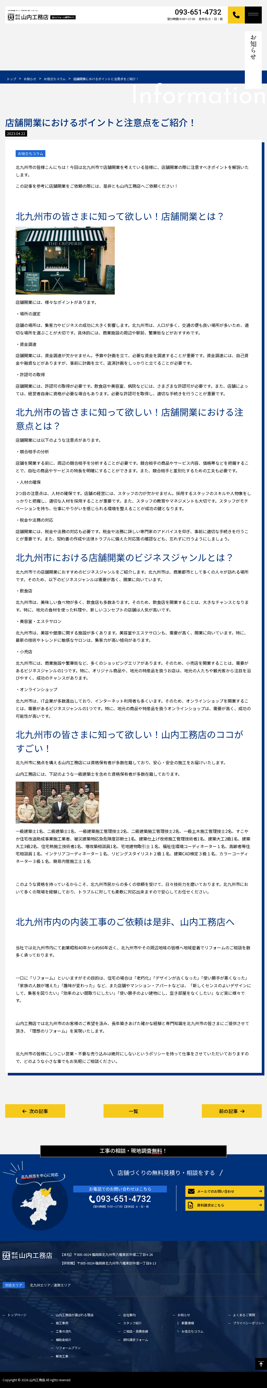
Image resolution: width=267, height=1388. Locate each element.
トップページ (17, 1315)
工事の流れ (63, 1331)
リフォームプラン (68, 1347)
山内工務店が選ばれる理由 (74, 1315)
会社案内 (129, 1315)
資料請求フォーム (135, 1339)
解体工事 (62, 1356)
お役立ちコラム (30, 153)
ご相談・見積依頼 (135, 1331)
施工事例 (62, 1323)
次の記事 (35, 1111)
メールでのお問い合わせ (211, 1191)
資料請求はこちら (206, 1205)
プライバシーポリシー (248, 1323)
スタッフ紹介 (132, 1323)
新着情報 (187, 1323)
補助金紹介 (63, 1339)
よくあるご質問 (244, 1315)
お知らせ (184, 1315)
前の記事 (232, 1111)
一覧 (133, 1111)
